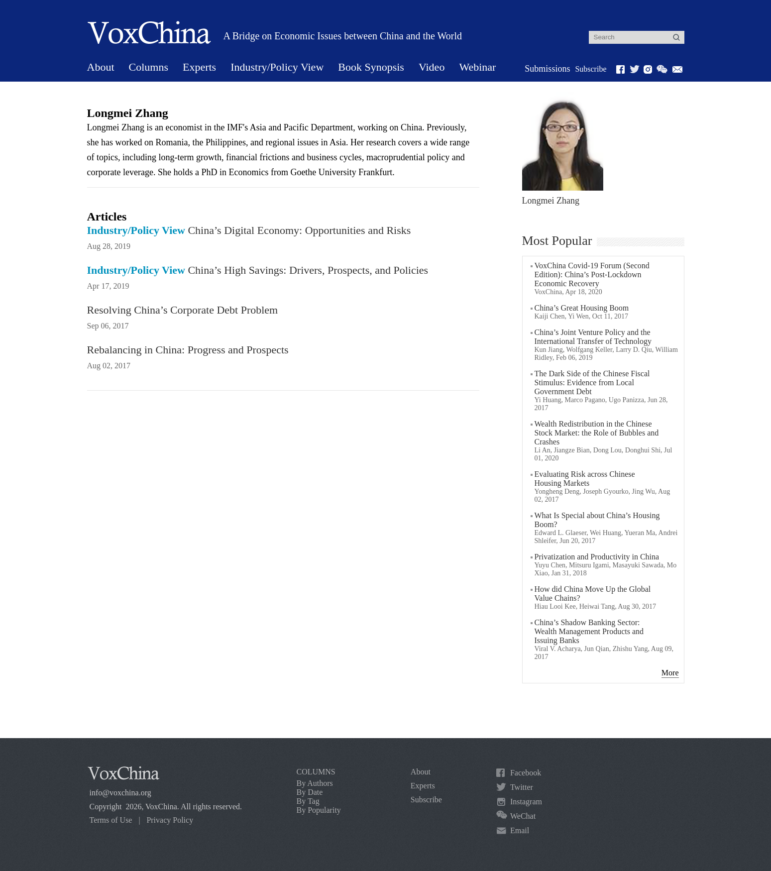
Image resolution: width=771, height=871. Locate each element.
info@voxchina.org (120, 792)
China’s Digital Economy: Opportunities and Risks (249, 230)
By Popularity (319, 810)
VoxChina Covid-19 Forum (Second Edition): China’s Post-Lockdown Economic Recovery (592, 274)
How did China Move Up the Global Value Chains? (593, 593)
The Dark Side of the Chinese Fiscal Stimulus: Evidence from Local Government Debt (592, 382)
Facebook (525, 772)
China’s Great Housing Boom (582, 308)
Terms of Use (111, 820)
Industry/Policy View (277, 67)
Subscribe (590, 69)
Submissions (547, 69)
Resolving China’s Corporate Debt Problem (182, 310)
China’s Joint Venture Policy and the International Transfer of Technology (593, 336)
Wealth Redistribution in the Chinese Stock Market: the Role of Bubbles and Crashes (597, 433)
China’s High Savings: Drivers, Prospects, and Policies (258, 270)
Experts (199, 67)
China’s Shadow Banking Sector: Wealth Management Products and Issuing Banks (589, 631)
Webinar (477, 67)
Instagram (526, 801)
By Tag (308, 801)
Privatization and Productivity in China (597, 556)
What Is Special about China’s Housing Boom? (597, 520)
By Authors (315, 783)
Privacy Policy (169, 820)
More (670, 672)
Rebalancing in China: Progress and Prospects (188, 349)
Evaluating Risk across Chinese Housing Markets (585, 478)
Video (431, 67)
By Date (310, 792)
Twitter (521, 787)
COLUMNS (316, 771)
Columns (148, 67)
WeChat (523, 816)
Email (519, 830)
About (100, 67)
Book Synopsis (371, 67)
